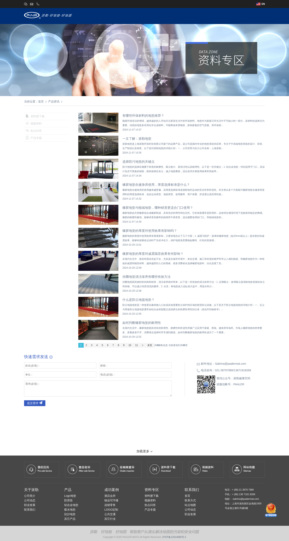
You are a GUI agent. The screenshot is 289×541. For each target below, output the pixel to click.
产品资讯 (53, 101)
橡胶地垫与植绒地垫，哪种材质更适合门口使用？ (157, 207)
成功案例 (201, 15)
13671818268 (242, 370)
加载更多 (144, 451)
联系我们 (258, 15)
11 (136, 345)
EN (260, 4)
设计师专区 (182, 15)
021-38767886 (224, 370)
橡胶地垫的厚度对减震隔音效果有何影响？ (152, 253)
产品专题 (34, 138)
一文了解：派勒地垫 (136, 138)
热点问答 (34, 130)
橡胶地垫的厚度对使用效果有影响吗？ (149, 230)
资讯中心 (240, 15)
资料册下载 (35, 116)
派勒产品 (162, 15)
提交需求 (34, 403)
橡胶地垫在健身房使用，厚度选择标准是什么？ (156, 184)
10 (129, 345)
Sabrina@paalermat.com (230, 363)
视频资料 (34, 123)
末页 (149, 345)
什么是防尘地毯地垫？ (138, 299)
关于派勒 (144, 15)
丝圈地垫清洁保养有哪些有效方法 (146, 276)
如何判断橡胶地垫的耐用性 (141, 322)
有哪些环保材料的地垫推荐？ (143, 115)
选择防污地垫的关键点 (138, 161)
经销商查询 (221, 15)
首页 (130, 15)
